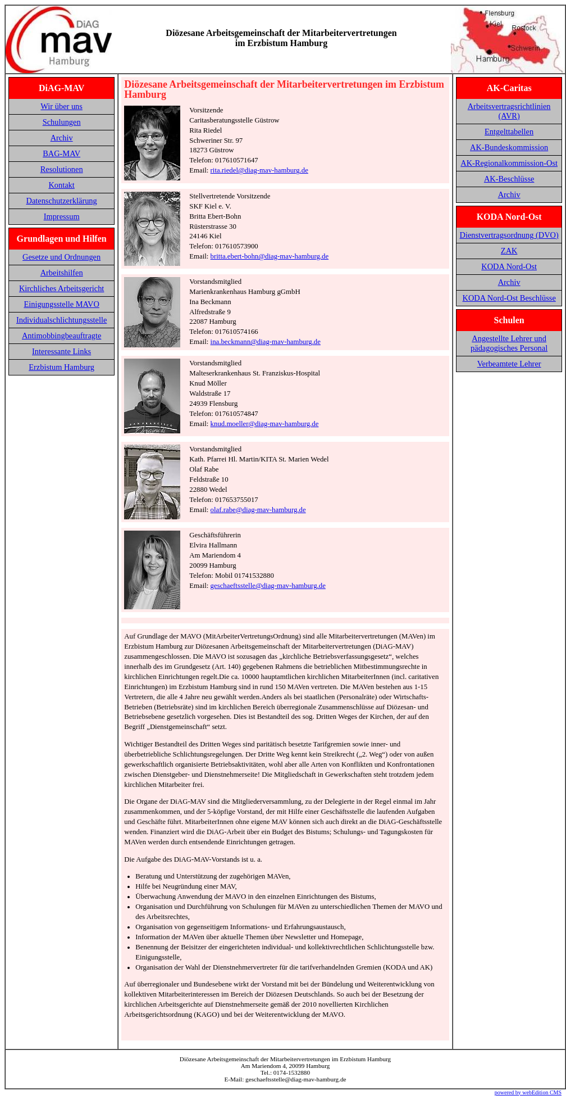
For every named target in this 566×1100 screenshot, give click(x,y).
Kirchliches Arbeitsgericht (61, 288)
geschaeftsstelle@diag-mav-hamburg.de (268, 586)
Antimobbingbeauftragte (61, 335)
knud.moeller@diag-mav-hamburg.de (265, 424)
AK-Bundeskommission (509, 147)
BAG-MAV (61, 153)
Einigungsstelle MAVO (61, 304)
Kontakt (61, 184)
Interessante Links (61, 351)
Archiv (62, 137)
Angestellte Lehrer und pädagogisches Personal (509, 343)
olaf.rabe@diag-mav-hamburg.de (258, 510)
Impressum (62, 216)
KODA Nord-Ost (509, 266)
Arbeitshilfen (61, 272)
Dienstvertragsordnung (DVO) (509, 234)
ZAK (509, 250)
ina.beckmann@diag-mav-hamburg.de (266, 342)
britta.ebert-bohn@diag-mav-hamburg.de (270, 256)
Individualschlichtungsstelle (61, 319)
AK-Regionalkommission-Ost (509, 163)
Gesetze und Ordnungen (61, 256)
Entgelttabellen (509, 131)
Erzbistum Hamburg (61, 367)
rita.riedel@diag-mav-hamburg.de (259, 170)
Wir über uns (61, 106)
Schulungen (62, 121)
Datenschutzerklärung (61, 200)
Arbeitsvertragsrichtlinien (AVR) (509, 111)
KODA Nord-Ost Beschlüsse (509, 297)
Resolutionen (61, 169)
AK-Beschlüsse (509, 178)
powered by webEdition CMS (528, 1092)
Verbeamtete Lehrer (509, 363)
